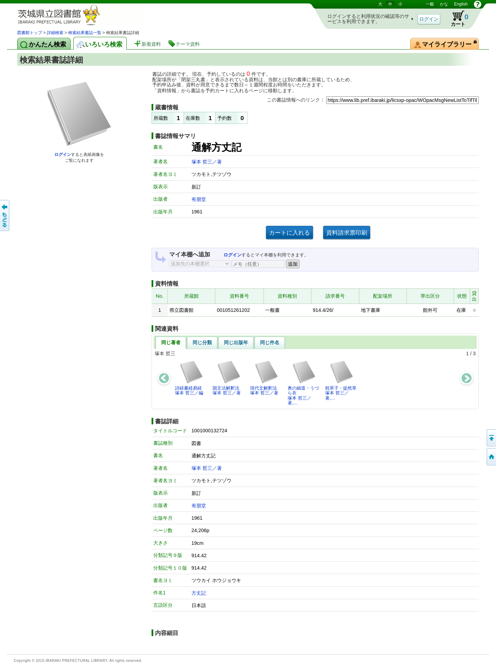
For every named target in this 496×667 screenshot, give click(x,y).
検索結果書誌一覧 (84, 32)
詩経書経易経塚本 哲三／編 (189, 377)
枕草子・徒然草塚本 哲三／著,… (340, 380)
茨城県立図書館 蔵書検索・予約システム (89, 14)
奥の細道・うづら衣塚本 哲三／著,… (303, 382)
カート (456, 18)
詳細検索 (55, 32)
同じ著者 (170, 342)
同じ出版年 (236, 342)
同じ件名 (269, 342)
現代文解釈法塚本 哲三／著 (264, 377)
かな (444, 4)
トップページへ (491, 456)
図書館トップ (29, 32)
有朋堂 (199, 199)
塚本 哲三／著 (207, 162)
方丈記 (199, 593)
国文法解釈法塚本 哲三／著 (227, 377)
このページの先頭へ (491, 437)
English (460, 4)
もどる (5, 215)
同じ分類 (202, 342)
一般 (430, 4)
